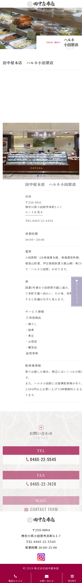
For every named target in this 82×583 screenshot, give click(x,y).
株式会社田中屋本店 (46, 568)
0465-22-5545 (45, 542)
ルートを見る (60, 212)
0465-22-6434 (68, 220)
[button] (38, 176)
